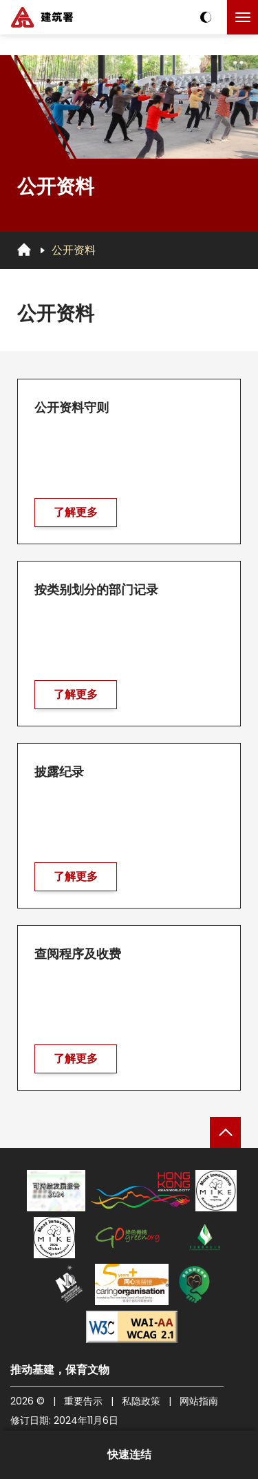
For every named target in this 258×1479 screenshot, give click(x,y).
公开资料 (74, 250)
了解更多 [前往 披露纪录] (76, 878)
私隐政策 (141, 1401)
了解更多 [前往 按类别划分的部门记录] (76, 696)
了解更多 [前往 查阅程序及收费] (76, 1061)
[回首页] (24, 250)
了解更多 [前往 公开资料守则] (76, 514)
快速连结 (129, 1454)
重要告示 (83, 1401)
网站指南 (199, 1401)
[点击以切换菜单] (242, 17)
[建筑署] (42, 17)
